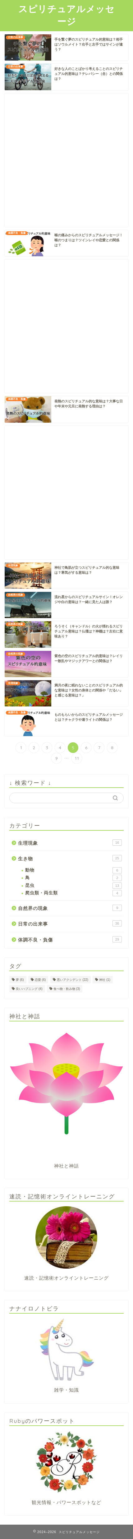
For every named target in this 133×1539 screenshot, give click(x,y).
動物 (73, 870)
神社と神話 (66, 1165)
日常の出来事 (70, 923)
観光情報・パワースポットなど (66, 1502)
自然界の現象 (70, 908)
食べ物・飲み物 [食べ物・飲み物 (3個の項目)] (66, 989)
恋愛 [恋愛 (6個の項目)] (40, 979)
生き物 (70, 858)
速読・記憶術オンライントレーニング (66, 1278)
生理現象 (70, 842)
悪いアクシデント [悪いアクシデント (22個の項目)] (72, 979)
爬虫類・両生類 (73, 893)
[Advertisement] (66, 160)
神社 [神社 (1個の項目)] (104, 979)
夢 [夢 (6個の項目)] (20, 979)
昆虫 (73, 886)
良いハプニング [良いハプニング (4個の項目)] (29, 989)
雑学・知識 (66, 1390)
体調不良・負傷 (70, 939)
